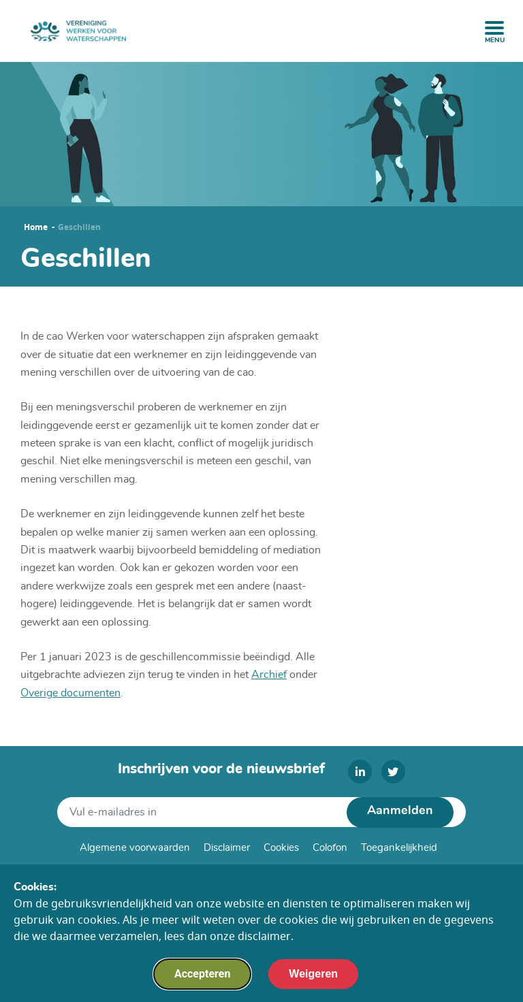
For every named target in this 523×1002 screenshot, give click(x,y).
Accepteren (202, 981)
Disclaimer (227, 848)
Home (36, 227)
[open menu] (494, 28)
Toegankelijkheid (399, 848)
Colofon (330, 848)
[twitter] (393, 771)
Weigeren (313, 982)
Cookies (281, 848)
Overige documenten (70, 693)
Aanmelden (400, 811)
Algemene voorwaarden (135, 848)
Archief (269, 674)
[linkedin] (360, 771)
